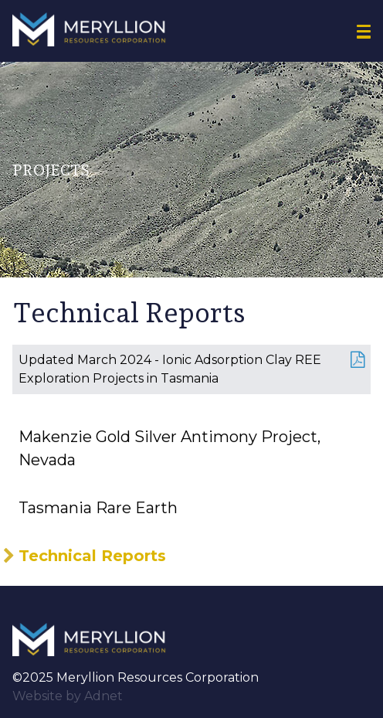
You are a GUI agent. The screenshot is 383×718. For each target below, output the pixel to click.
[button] (364, 32)
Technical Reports (92, 555)
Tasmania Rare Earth (98, 508)
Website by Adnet (67, 696)
